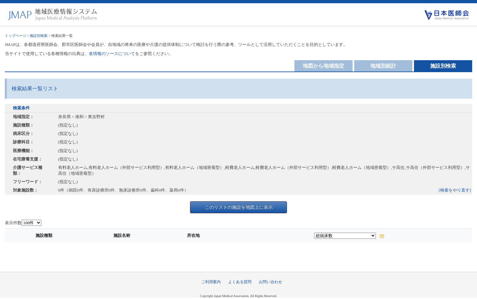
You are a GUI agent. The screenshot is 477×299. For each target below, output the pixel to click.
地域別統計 (383, 66)
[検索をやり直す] (455, 190)
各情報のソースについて (112, 53)
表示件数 (13, 222)
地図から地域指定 (323, 66)
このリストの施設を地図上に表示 (239, 207)
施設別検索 (39, 36)
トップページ (15, 36)
